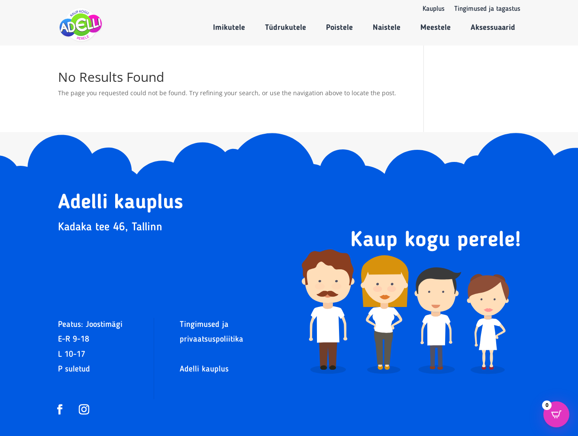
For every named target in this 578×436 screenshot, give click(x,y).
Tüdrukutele (285, 28)
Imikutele (229, 28)
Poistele (339, 28)
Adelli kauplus (204, 369)
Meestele (435, 28)
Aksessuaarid (493, 28)
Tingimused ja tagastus (487, 9)
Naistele (386, 28)
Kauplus (434, 9)
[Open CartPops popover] (556, 414)
